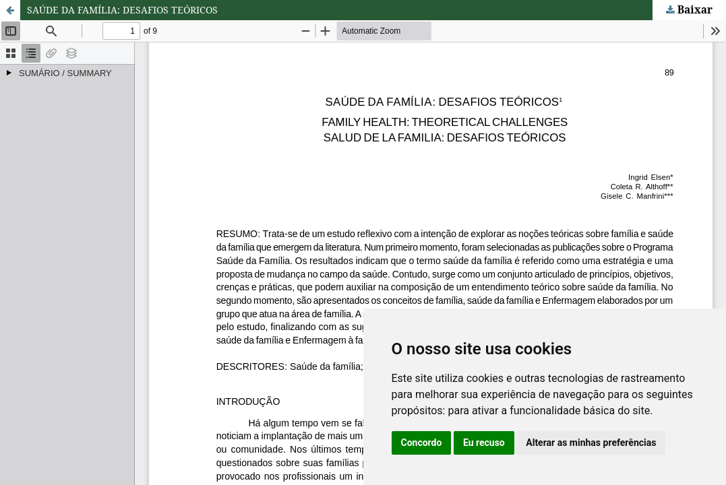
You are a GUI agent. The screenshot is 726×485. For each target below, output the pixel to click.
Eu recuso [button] (484, 442)
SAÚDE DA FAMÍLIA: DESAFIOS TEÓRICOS (122, 9)
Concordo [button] (421, 442)
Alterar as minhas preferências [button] (591, 442)
